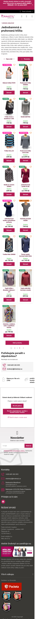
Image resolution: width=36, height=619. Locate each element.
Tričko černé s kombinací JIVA (9, 117)
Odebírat (28, 446)
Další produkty (17, 343)
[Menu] (32, 16)
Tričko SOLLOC (9, 151)
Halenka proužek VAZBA (25, 219)
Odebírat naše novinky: (17, 440)
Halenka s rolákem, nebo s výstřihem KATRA (9, 325)
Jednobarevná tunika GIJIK (25, 185)
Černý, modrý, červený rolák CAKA (25, 255)
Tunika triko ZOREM (9, 254)
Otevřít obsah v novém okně (17, 417)
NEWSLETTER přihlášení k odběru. (14, 451)
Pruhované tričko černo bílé (25, 151)
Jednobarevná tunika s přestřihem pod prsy (9, 220)
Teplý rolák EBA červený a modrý (25, 289)
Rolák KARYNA (25, 117)
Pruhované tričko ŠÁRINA (25, 83)
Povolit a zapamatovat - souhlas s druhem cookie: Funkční (17, 411)
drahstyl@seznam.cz (11, 484)
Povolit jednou (17, 406)
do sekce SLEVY (22, 5)
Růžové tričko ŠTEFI (9, 83)
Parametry (25, 59)
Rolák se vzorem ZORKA (9, 185)
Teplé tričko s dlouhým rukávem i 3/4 (9, 290)
